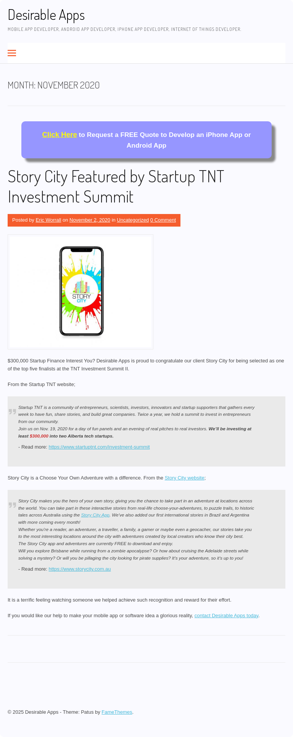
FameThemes (116, 712)
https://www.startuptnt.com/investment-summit (99, 447)
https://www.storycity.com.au (80, 569)
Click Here (59, 134)
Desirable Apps (46, 14)
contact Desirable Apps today (226, 615)
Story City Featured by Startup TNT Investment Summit (116, 185)
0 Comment (163, 220)
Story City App (95, 514)
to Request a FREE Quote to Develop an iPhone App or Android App (146, 139)
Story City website (184, 478)
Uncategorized (133, 220)
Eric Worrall (48, 220)
